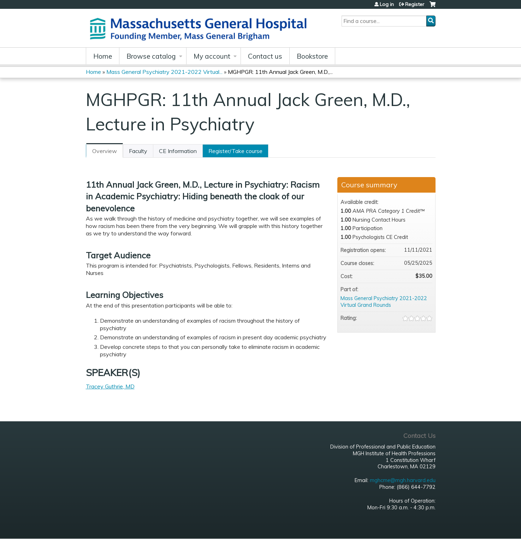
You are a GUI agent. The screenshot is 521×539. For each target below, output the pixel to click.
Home (102, 56)
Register (414, 4)
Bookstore (312, 56)
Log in (387, 4)
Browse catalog (151, 56)
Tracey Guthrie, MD (110, 386)
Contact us (265, 56)
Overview (104, 150)
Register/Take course (235, 150)
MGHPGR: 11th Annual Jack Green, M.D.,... (280, 71)
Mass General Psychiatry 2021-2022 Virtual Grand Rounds (384, 301)
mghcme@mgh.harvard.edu (403, 480)
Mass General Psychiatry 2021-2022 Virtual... (164, 71)
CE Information (178, 150)
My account (212, 56)
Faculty (138, 150)
